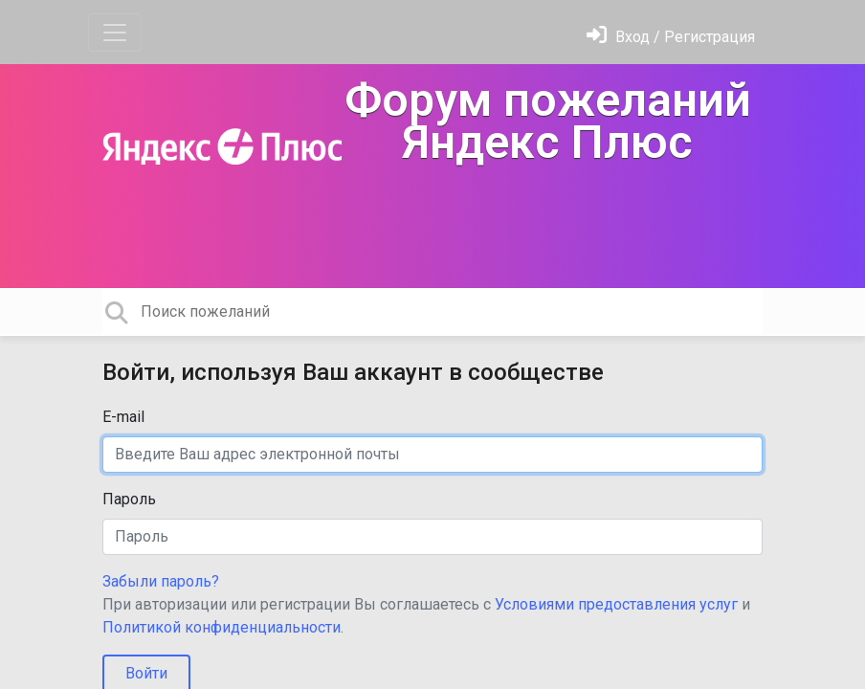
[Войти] (671, 36)
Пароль (129, 499)
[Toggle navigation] (115, 32)
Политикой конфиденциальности (221, 627)
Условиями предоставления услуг (616, 604)
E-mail (123, 417)
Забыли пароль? (160, 581)
